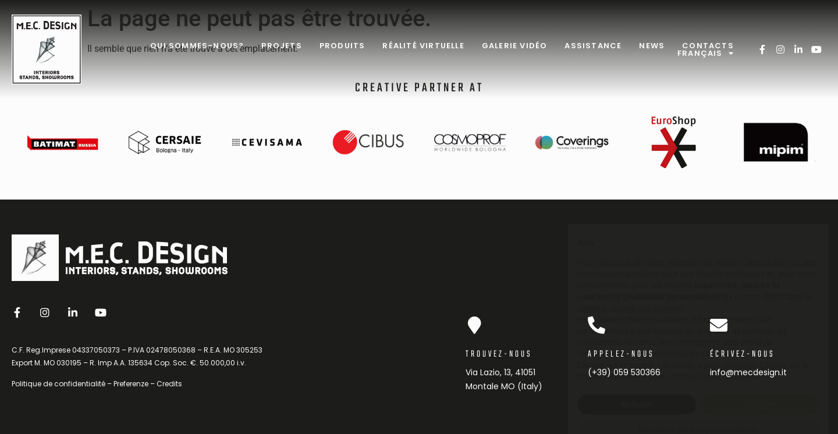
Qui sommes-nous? (197, 45)
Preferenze (130, 384)
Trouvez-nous (499, 354)
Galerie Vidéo (515, 45)
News (652, 45)
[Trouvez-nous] (474, 325)
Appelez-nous (621, 354)
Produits (342, 45)
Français (705, 53)
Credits (169, 384)
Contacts (708, 45)
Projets (281, 45)
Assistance (593, 45)
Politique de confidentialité (58, 384)
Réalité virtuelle (423, 45)
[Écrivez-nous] (718, 325)
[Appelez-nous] (596, 325)
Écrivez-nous (742, 354)
